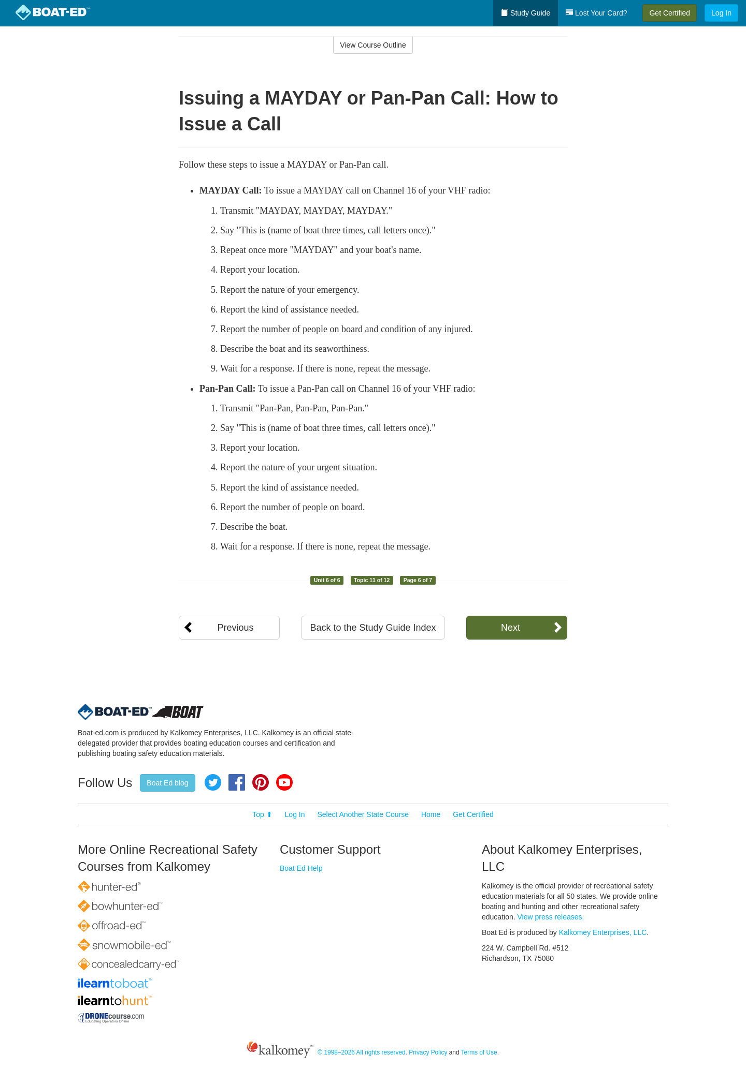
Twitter (213, 782)
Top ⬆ (262, 814)
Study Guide (525, 13)
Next (510, 627)
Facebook (236, 782)
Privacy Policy (428, 1052)
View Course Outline (373, 45)
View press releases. (551, 917)
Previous (235, 627)
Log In (721, 13)
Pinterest (260, 782)
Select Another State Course (363, 814)
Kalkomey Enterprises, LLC (603, 932)
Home (430, 814)
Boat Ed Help (301, 868)
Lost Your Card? (596, 13)
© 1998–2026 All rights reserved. (362, 1052)
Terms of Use (479, 1052)
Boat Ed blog (167, 783)
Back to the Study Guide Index (373, 627)
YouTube (284, 782)
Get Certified (669, 13)
